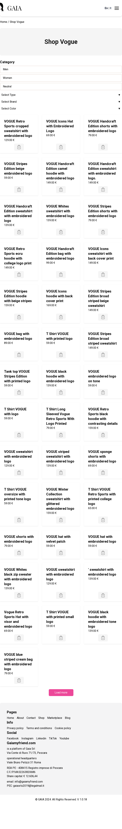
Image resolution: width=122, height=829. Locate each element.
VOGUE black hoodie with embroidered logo (60, 376)
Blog (67, 718)
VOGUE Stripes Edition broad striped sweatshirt (102, 338)
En (106, 8)
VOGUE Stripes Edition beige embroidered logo (18, 168)
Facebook (13, 738)
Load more (61, 692)
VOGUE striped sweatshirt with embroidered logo (60, 456)
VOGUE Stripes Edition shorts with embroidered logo (102, 211)
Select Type (61, 95)
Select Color (61, 109)
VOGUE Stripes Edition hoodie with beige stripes (18, 296)
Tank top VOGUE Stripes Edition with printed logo (17, 376)
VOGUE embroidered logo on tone (102, 376)
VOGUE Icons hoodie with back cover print (59, 296)
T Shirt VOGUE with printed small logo (60, 617)
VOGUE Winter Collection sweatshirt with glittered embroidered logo (60, 499)
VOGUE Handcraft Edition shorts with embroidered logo (102, 126)
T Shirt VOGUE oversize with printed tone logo (17, 494)
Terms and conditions (39, 728)
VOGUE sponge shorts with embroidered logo (102, 456)
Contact (31, 718)
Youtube (64, 738)
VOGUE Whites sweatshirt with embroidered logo (60, 211)
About (20, 718)
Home (3, 21)
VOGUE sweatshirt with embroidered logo (18, 456)
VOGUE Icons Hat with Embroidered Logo (60, 126)
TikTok (53, 738)
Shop (41, 718)
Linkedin (41, 738)
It (110, 8)
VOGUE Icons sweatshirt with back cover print (101, 253)
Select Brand (61, 102)
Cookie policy (63, 728)
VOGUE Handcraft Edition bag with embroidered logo (60, 253)
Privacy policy (15, 728)
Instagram (27, 738)
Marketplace (54, 718)
